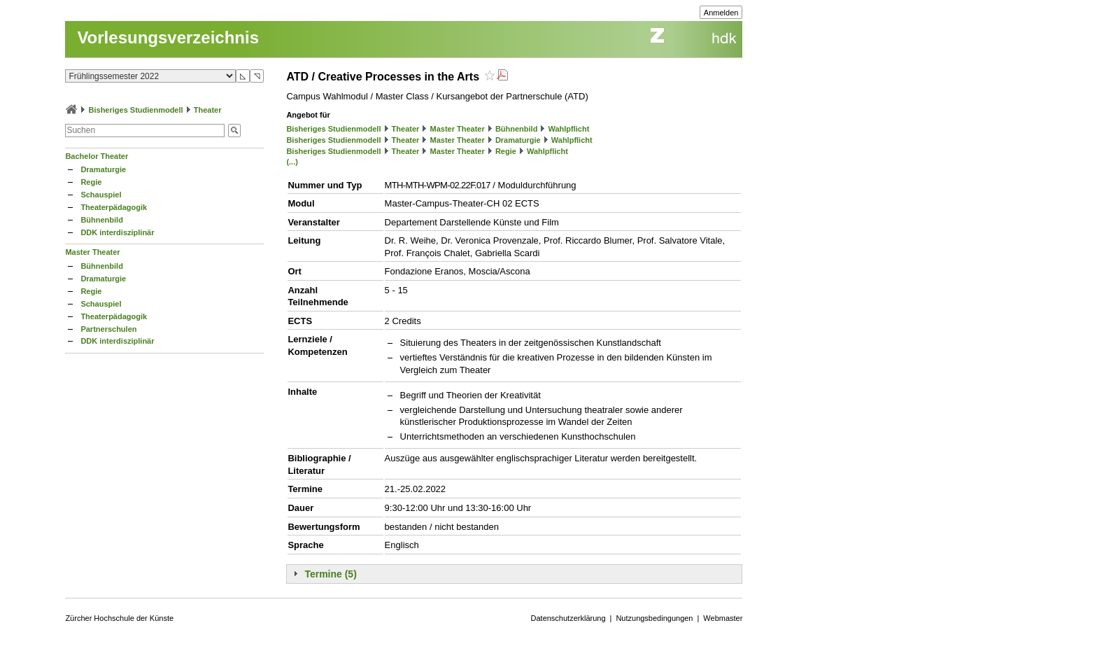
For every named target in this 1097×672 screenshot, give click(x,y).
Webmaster (722, 618)
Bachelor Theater (96, 156)
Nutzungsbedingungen (654, 618)
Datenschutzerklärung (568, 618)
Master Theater (92, 252)
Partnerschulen (108, 329)
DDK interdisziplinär (117, 232)
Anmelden (721, 12)
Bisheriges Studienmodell (136, 110)
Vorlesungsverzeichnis (168, 37)
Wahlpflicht (569, 129)
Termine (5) (330, 574)
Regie (90, 182)
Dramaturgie (103, 169)
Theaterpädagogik (113, 207)
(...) (292, 162)
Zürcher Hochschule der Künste (119, 618)
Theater (208, 110)
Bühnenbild (101, 220)
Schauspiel (100, 194)
